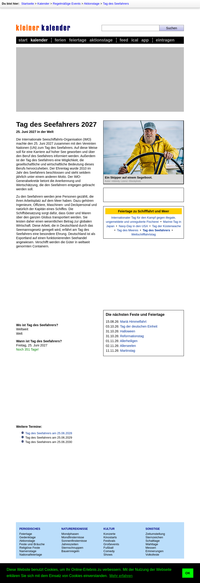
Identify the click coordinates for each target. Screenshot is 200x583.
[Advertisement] (100, 79)
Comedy (109, 551)
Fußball (108, 547)
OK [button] (187, 573)
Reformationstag (132, 336)
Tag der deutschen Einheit (138, 326)
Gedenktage (27, 537)
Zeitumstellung (155, 534)
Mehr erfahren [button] (121, 576)
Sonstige (153, 528)
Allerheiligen (129, 341)
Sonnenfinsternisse (74, 540)
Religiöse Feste (29, 547)
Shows (107, 554)
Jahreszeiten (70, 544)
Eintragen (165, 40)
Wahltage (152, 544)
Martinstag (127, 350)
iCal (134, 40)
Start (22, 40)
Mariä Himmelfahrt (133, 321)
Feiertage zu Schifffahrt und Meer (143, 211)
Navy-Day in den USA (133, 226)
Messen (151, 547)
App (145, 40)
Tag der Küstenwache (166, 226)
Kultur (109, 528)
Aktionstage (92, 3)
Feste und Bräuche (32, 544)
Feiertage (77, 40)
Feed (124, 40)
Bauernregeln (70, 551)
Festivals (109, 540)
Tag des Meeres (127, 230)
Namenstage (27, 551)
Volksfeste (152, 554)
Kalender (43, 3)
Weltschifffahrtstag (143, 234)
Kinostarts (110, 537)
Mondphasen (70, 534)
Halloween (127, 331)
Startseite (27, 3)
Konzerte (109, 534)
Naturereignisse (75, 528)
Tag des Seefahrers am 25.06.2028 (48, 433)
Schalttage (153, 540)
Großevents (111, 544)
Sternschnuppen (72, 547)
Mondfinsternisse (73, 537)
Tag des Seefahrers (116, 3)
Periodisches (29, 528)
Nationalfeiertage (30, 554)
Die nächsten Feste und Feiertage (135, 314)
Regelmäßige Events (67, 3)
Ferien (60, 40)
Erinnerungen (155, 551)
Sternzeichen (154, 537)
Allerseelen (128, 346)
